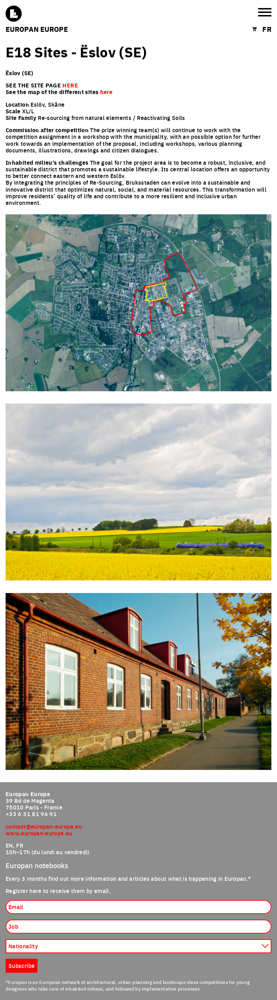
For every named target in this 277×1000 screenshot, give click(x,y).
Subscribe (21, 965)
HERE (70, 85)
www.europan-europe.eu (39, 833)
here (106, 92)
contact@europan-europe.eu (44, 826)
